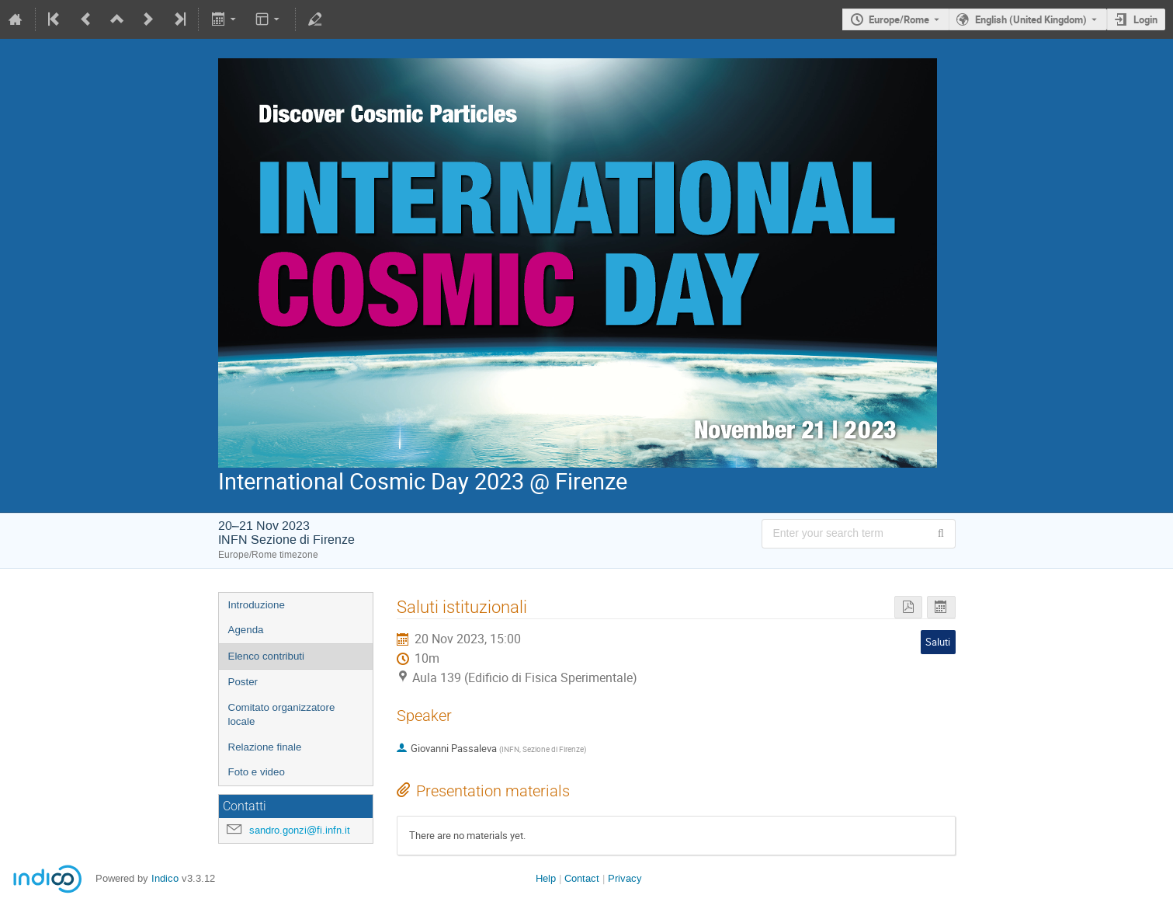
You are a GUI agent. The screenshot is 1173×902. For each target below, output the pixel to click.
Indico (165, 878)
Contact (581, 878)
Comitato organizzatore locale (281, 715)
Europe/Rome (899, 19)
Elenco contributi (266, 656)
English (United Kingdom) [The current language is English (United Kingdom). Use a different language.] (1031, 19)
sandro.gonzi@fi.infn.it (299, 830)
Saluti (937, 642)
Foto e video (256, 772)
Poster (243, 682)
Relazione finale (265, 747)
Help (546, 878)
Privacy (625, 878)
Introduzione (256, 605)
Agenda (246, 630)
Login (1145, 19)
